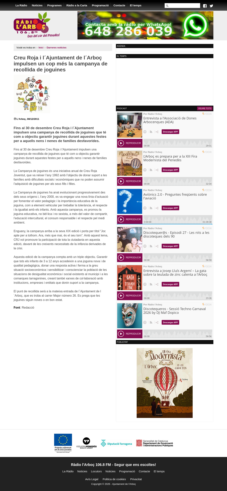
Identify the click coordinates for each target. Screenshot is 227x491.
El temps (135, 5)
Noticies (37, 5)
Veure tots (204, 108)
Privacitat (136, 479)
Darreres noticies (56, 47)
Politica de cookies (114, 479)
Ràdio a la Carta (76, 5)
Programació (100, 5)
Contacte (119, 5)
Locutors (96, 471)
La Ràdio (21, 5)
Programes (54, 5)
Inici (40, 47)
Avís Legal (91, 479)
